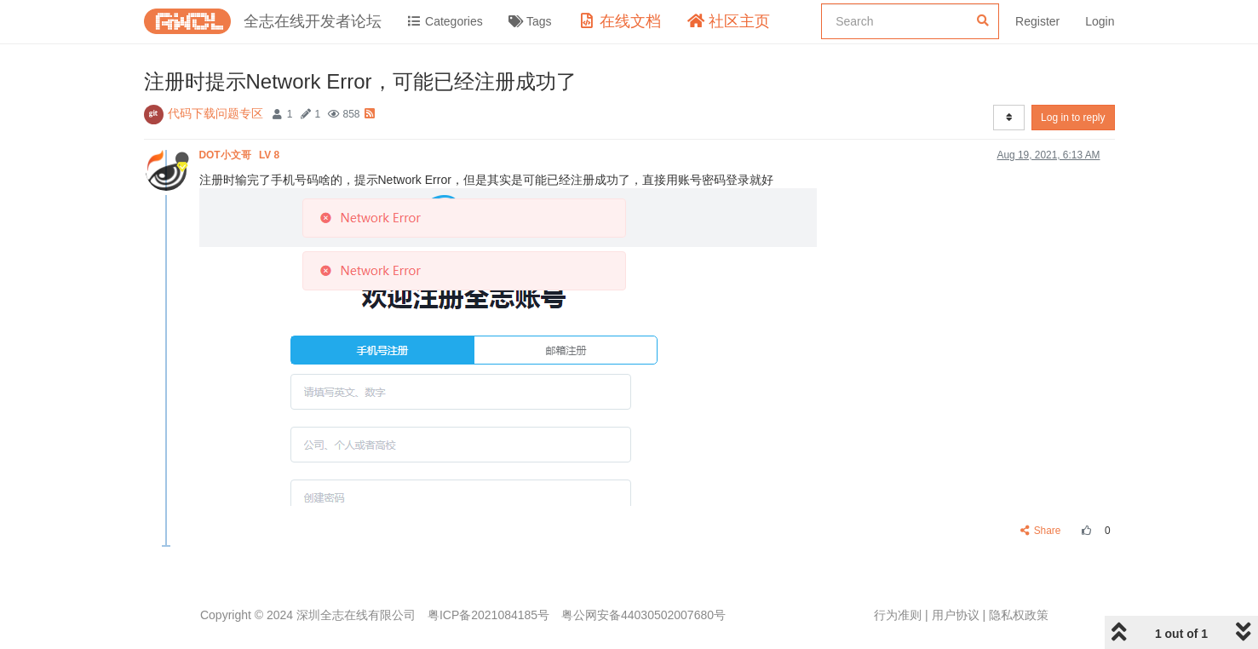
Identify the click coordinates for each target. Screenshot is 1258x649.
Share (1040, 531)
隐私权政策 (1018, 615)
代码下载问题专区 (215, 113)
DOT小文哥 (241, 155)
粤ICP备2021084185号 (488, 615)
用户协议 (955, 615)
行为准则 (898, 615)
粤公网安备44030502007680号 (643, 615)
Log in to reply (1073, 117)
